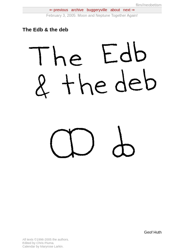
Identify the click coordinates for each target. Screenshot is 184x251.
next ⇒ (129, 10)
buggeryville (97, 10)
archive (77, 10)
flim (139, 5)
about (115, 10)
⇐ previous (58, 10)
